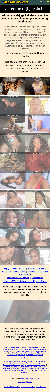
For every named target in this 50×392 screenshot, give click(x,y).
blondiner (31, 268)
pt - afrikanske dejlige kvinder (34, 355)
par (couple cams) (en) (28, 361)
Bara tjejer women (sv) (33, 363)
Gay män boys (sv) (19, 363)
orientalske (6, 271)
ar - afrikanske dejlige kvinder (37, 353)
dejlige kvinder (10, 268)
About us (29, 382)
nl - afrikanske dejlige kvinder (28, 349)
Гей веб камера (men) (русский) (17, 368)
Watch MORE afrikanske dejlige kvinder (25, 281)
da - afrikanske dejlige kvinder (34, 347)
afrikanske (40, 268)
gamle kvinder (36, 278)
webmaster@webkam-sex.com (29, 378)
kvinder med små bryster (18, 278)
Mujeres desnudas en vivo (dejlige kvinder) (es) (18, 367)
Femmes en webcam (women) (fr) (22, 370)
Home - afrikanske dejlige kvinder (14, 347)
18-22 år (22, 268)
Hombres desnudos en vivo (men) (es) (14, 365)
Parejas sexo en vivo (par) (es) (36, 365)
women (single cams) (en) (12, 361)
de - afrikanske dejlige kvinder (23, 351)
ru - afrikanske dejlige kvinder (18, 353)
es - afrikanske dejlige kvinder (16, 355)
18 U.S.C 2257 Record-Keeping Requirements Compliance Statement (25, 387)
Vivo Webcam (25, 358)
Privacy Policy (22, 382)
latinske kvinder (19, 271)
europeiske (31, 271)
